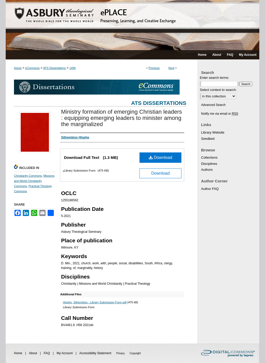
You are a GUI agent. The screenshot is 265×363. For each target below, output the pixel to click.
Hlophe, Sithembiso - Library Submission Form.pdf (95, 302)
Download (160, 157)
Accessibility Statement (95, 353)
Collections (209, 157)
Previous (154, 67)
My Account (65, 353)
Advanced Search (213, 105)
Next (171, 67)
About (33, 353)
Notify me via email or (219, 113)
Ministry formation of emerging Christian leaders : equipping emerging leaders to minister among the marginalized (121, 118)
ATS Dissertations (54, 67)
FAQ (47, 353)
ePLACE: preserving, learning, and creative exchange (132, 25)
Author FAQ (210, 189)
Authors (207, 170)
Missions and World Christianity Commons (34, 181)
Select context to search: (218, 90)
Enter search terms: (214, 78)
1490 (72, 67)
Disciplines (209, 164)
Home (17, 67)
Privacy (121, 353)
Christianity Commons (28, 175)
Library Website (212, 132)
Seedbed (208, 139)
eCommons (32, 67)
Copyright (135, 353)
